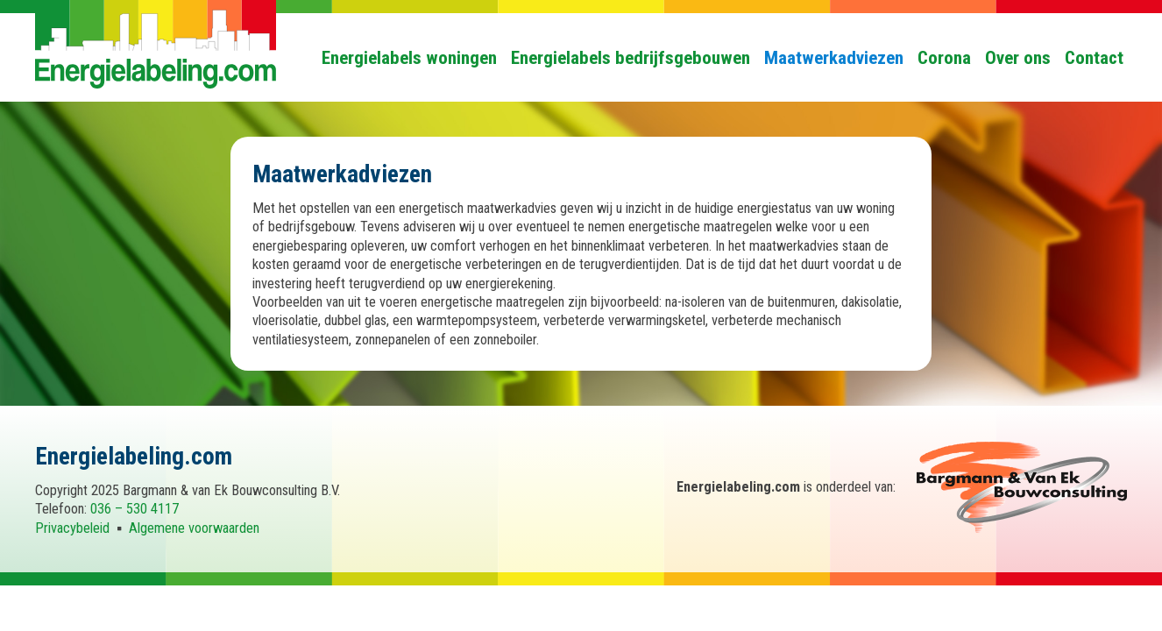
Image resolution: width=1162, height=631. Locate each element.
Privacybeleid (72, 528)
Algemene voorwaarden (194, 528)
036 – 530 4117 (134, 508)
